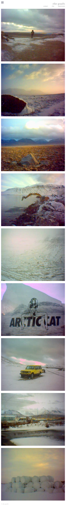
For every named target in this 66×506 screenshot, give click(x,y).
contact (45, 6)
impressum (61, 6)
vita (53, 6)
